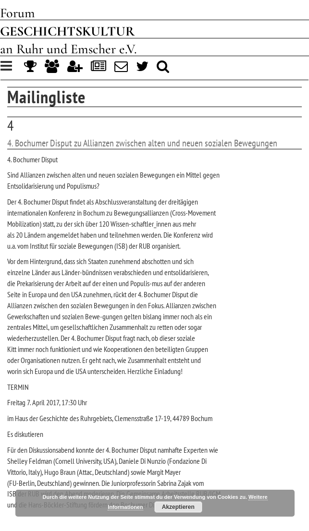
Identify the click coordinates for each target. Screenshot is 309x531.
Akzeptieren (178, 507)
